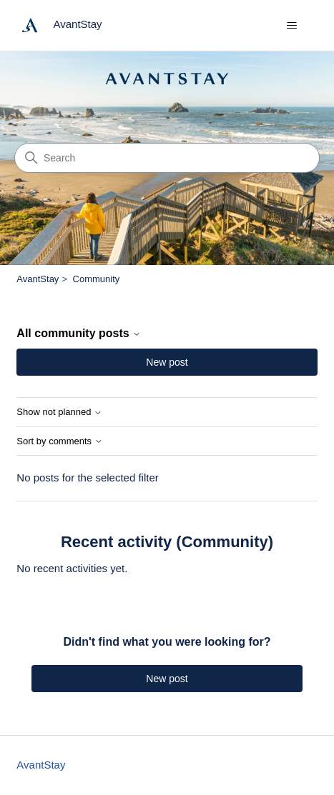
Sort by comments (59, 441)
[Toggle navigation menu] (292, 25)
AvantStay (37, 279)
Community (96, 279)
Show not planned (59, 412)
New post (166, 362)
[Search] (167, 158)
